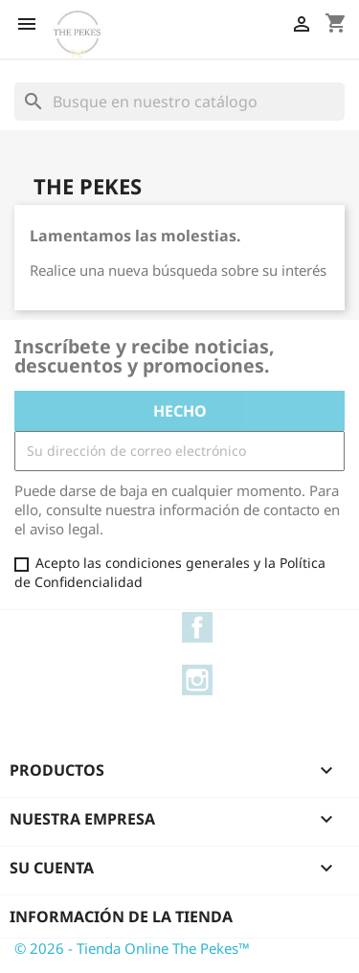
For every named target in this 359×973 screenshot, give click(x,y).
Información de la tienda (121, 916)
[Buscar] (179, 101)
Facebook (197, 627)
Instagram (197, 680)
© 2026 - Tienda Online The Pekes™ (132, 948)
